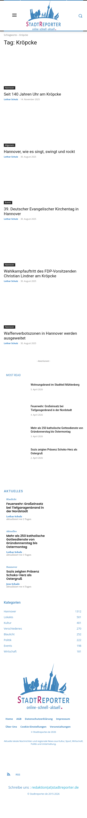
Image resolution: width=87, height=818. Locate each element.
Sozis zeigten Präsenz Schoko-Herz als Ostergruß (22, 575)
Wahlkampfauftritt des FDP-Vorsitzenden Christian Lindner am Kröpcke (40, 273)
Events (8, 202)
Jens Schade (13, 583)
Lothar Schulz (11, 99)
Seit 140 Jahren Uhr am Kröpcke (32, 94)
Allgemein (9, 145)
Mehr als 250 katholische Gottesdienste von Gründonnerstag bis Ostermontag (25, 541)
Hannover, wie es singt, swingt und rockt (39, 151)
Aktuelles (11, 531)
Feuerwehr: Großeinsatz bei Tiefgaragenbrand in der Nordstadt (25, 507)
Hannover (9, 87)
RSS (18, 774)
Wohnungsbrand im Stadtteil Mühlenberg (55, 384)
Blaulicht (11, 499)
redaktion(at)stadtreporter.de (55, 787)
